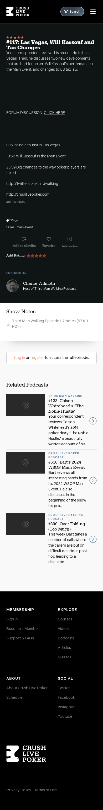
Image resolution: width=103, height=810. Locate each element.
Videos (64, 629)
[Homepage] (17, 11)
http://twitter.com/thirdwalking (32, 184)
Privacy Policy (18, 790)
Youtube (65, 717)
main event (25, 227)
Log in (19, 358)
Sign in (12, 619)
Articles (64, 648)
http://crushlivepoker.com (27, 194)
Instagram (66, 707)
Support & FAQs (20, 638)
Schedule (14, 698)
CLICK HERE (54, 113)
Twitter (64, 688)
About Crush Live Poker (27, 688)
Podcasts (66, 638)
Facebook (66, 698)
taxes (10, 227)
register (37, 358)
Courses (65, 619)
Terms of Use (45, 790)
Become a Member (22, 629)
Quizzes (64, 657)
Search (72, 12)
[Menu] (93, 11)
